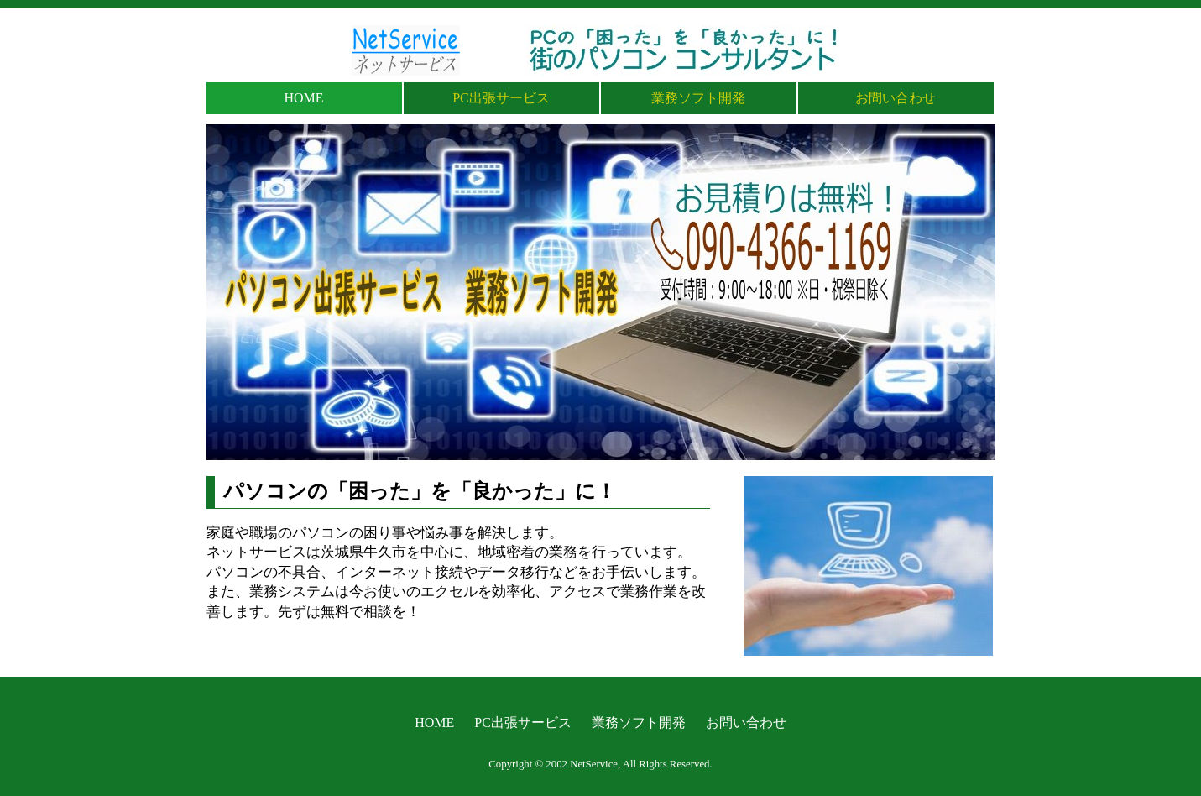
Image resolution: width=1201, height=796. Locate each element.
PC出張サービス (501, 98)
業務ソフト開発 (698, 98)
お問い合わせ (895, 98)
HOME (303, 98)
